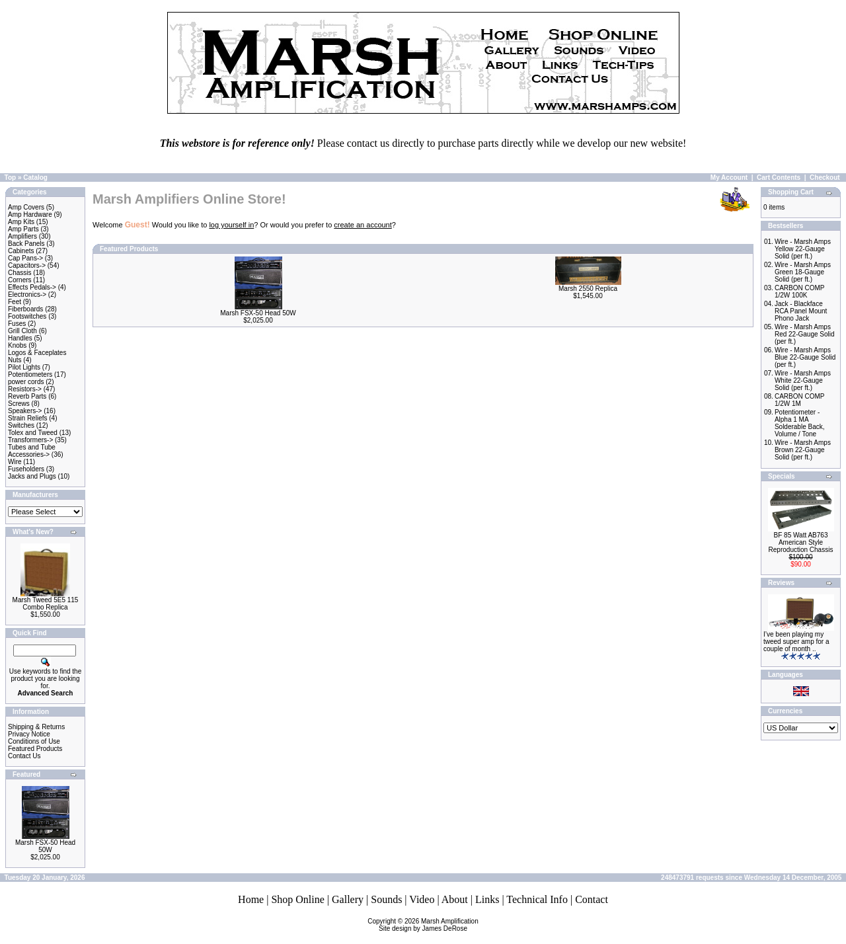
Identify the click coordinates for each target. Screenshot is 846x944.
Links (487, 899)
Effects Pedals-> (32, 287)
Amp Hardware (30, 214)
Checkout (825, 177)
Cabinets (21, 251)
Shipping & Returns (36, 726)
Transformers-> (30, 440)
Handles (20, 338)
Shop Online (297, 899)
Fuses (17, 323)
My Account (729, 177)
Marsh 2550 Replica (587, 288)
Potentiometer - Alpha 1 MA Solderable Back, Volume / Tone (800, 423)
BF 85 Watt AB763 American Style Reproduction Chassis (801, 542)
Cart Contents (778, 177)
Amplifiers (22, 236)
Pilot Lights (24, 367)
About (455, 899)
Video (421, 899)
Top (11, 177)
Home (251, 899)
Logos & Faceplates (37, 352)
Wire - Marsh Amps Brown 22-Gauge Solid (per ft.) (803, 450)
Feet (14, 301)
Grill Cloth (22, 330)
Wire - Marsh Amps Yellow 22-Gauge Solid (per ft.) (803, 249)
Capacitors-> (27, 265)
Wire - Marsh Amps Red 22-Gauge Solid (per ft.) (805, 334)
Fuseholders (26, 469)
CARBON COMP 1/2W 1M (799, 400)
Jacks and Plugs (32, 476)
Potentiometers (30, 374)
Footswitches (27, 316)
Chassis (20, 272)
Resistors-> (25, 389)
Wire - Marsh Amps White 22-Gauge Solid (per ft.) (803, 380)
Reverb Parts (27, 396)
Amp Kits (21, 221)
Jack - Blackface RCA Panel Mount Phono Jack (801, 311)
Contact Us (24, 756)
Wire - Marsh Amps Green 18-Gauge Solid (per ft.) (803, 272)
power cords (26, 381)
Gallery (348, 899)
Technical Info (537, 899)
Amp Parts (23, 229)
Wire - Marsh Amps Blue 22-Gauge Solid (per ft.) (805, 357)
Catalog (35, 177)
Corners (20, 280)
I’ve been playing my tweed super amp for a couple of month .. (796, 641)
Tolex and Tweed (33, 432)
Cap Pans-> (25, 258)
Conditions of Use (34, 741)
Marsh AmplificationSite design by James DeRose (429, 925)
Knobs (17, 345)
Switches (21, 425)
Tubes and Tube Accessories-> (32, 451)
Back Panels (26, 243)
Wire (15, 461)
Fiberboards (25, 309)
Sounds (386, 899)
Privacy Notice (29, 734)
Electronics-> (27, 294)
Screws (19, 403)
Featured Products (35, 748)
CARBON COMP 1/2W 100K (799, 291)
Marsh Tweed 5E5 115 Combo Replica (46, 603)
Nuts (15, 360)
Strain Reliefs (27, 418)
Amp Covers (26, 207)
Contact (591, 899)
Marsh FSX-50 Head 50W (45, 846)
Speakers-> (25, 410)
